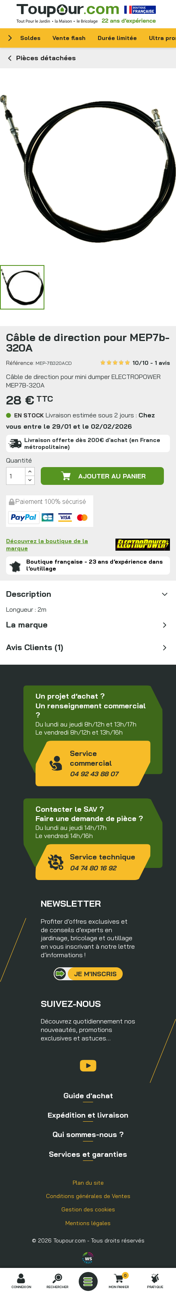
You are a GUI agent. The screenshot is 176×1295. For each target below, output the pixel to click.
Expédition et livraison (88, 1115)
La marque (27, 624)
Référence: (20, 362)
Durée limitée (117, 38)
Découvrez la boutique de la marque (88, 544)
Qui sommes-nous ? (88, 1134)
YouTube (88, 1066)
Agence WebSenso (88, 1257)
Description (28, 594)
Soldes (30, 38)
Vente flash (69, 38)
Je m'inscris (95, 974)
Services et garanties (88, 1154)
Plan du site (88, 1182)
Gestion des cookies (88, 1209)
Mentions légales (88, 1223)
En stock (29, 415)
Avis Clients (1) (34, 647)
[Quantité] (15, 476)
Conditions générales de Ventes (88, 1196)
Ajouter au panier (102, 476)
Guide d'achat (88, 1095)
